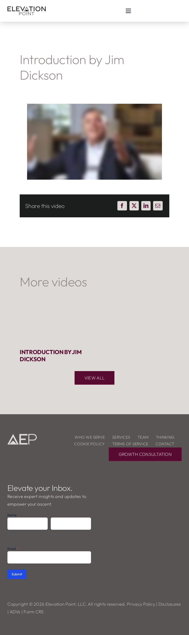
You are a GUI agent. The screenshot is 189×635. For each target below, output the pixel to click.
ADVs (15, 612)
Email (13, 549)
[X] (134, 206)
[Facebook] (122, 206)
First (10, 534)
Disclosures (169, 604)
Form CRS (34, 612)
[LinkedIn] (146, 206)
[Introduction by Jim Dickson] (55, 321)
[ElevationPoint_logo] (26, 7)
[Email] (158, 206)
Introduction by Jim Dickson (50, 355)
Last (54, 534)
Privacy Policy (141, 604)
